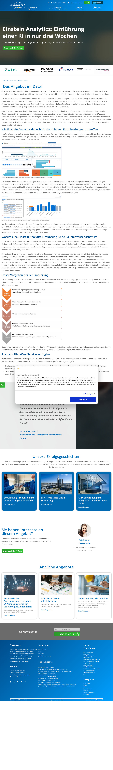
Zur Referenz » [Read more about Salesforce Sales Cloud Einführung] (46, 504)
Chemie (40, 655)
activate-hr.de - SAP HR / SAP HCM (47, 677)
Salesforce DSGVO (88, 667)
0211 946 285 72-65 (58, 3)
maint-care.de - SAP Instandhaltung (48, 678)
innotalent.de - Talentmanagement (47, 680)
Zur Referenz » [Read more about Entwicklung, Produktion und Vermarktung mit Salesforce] (9, 504)
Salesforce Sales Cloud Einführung (53, 499)
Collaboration (87, 683)
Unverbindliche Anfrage (13, 48)
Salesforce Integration (89, 656)
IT (83, 687)
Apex (84, 674)
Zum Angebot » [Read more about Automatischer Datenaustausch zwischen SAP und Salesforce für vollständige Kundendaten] (9, 615)
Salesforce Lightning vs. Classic (91, 659)
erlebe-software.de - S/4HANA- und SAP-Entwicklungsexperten (55, 671)
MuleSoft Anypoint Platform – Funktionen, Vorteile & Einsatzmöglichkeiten (91, 670)
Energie (40, 651)
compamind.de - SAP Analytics (46, 673)
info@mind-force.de (75, 3)
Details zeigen (88, 393)
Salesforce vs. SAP (88, 652)
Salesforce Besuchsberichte (93, 598)
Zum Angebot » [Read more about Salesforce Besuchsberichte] (84, 611)
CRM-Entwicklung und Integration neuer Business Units (92, 500)
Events (85, 685)
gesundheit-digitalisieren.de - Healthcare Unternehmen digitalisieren (56, 686)
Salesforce (12, 651)
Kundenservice (87, 689)
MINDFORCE (6, 80)
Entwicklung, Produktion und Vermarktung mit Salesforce (19, 499)
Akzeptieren (83, 399)
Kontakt (87, 3)
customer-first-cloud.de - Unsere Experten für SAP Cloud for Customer (57, 684)
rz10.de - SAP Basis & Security (46, 667)
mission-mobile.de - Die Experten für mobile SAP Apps (53, 669)
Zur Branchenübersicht (44, 657)
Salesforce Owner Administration (50, 600)
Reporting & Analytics (89, 692)
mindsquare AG (98, 700)
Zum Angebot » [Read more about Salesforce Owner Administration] (46, 610)
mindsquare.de (42, 666)
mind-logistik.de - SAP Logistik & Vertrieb (49, 682)
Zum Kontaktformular (16, 677)
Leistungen (13, 80)
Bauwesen (41, 653)
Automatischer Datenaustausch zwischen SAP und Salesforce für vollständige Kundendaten (18, 602)
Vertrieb (85, 690)
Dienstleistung (42, 649)
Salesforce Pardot (88, 665)
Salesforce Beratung (22, 80)
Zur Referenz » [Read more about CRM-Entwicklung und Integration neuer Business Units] (83, 507)
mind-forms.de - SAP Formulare (46, 675)
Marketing (86, 694)
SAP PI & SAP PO (87, 658)
